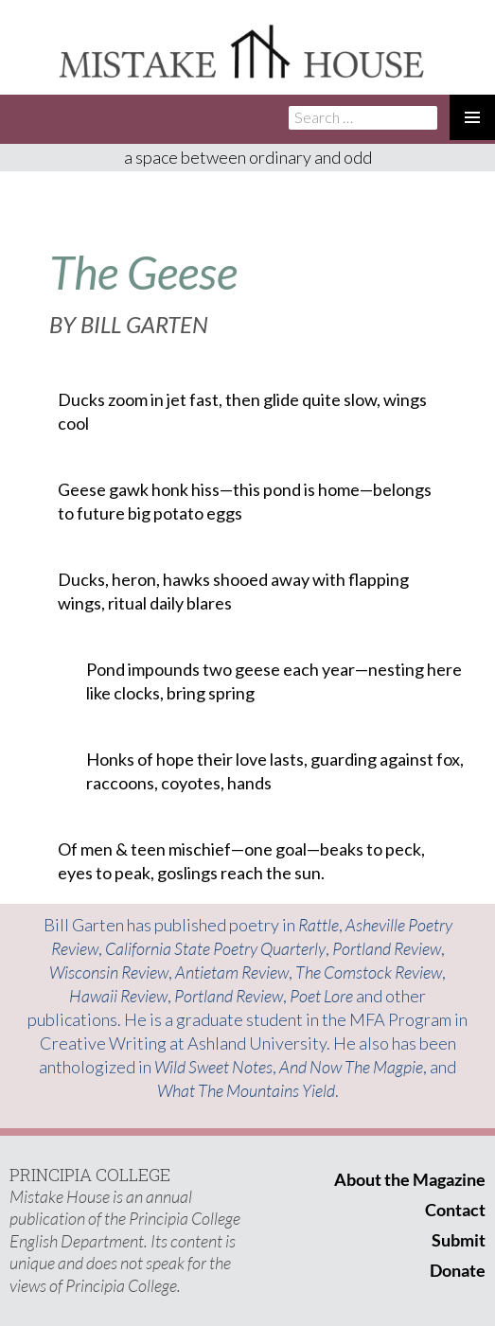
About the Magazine (410, 1179)
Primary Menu (472, 117)
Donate (458, 1270)
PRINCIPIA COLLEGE (89, 1174)
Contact (455, 1209)
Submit (459, 1239)
